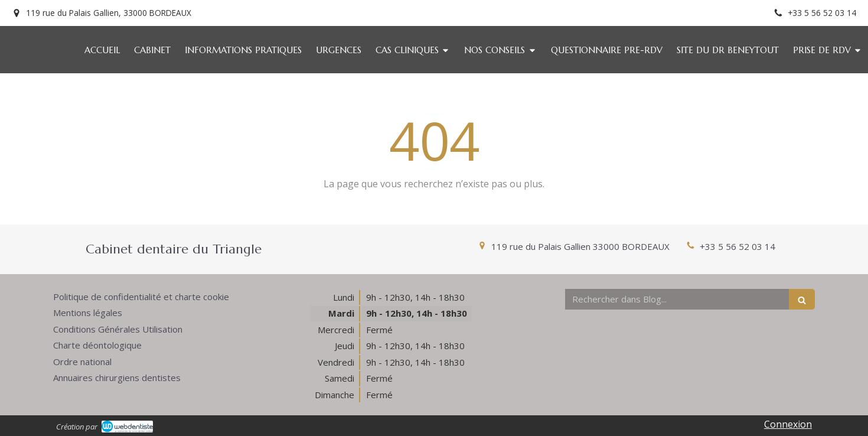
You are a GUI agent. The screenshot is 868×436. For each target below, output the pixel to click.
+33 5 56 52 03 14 (737, 246)
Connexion (788, 424)
